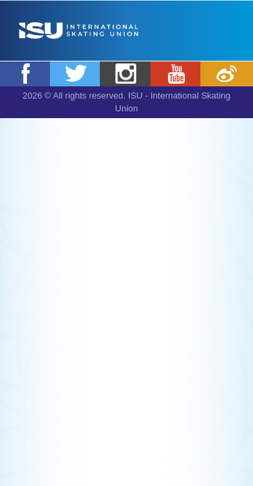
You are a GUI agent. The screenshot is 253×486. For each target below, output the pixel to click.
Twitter (76, 73)
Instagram (126, 73)
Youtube (176, 73)
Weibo (226, 73)
